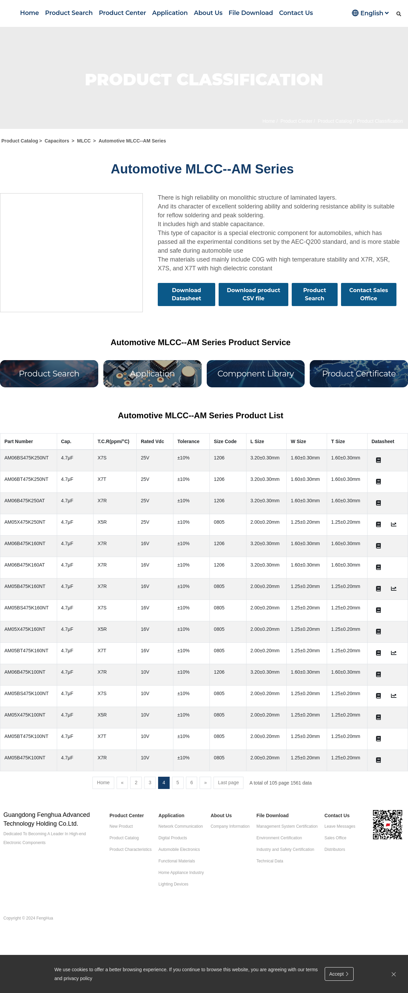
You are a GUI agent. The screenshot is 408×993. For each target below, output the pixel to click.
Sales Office (335, 838)
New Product (121, 826)
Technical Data (269, 861)
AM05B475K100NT (25, 757)
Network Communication (180, 826)
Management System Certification (287, 826)
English (370, 13)
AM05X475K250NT (25, 522)
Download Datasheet (186, 294)
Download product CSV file (253, 294)
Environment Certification (279, 838)
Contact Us (296, 13)
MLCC (84, 141)
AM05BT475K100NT (26, 736)
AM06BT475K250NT (26, 479)
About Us (208, 13)
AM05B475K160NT (25, 586)
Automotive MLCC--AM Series (132, 141)
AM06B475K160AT (24, 565)
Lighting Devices (173, 884)
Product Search (69, 13)
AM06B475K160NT (25, 543)
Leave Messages (339, 826)
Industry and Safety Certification (285, 849)
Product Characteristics (130, 849)
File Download (250, 13)
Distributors (334, 849)
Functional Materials (176, 861)
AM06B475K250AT (24, 500)
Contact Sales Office (368, 294)
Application (170, 13)
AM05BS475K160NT (26, 607)
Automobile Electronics (179, 849)
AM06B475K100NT (25, 672)
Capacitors (57, 141)
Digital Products (172, 838)
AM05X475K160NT (25, 629)
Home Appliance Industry (181, 872)
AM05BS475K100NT (26, 693)
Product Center (122, 13)
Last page (228, 782)
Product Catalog (334, 121)
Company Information (230, 826)
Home (29, 13)
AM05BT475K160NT (26, 650)
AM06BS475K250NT (26, 457)
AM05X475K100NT (25, 715)
